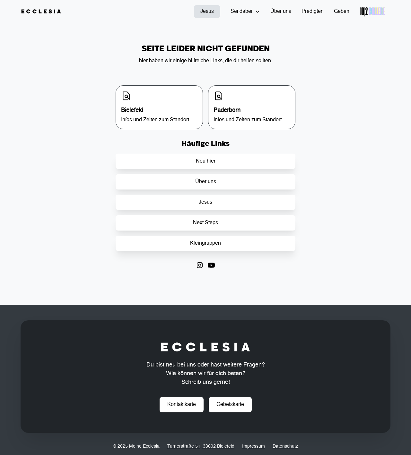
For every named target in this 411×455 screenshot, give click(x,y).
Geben (341, 11)
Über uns (280, 11)
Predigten (313, 11)
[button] (245, 11)
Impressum (253, 446)
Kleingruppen (205, 243)
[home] (41, 11)
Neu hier (205, 161)
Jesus (207, 11)
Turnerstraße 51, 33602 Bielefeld (200, 446)
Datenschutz (285, 446)
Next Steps (205, 222)
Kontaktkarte (181, 404)
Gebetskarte (230, 404)
